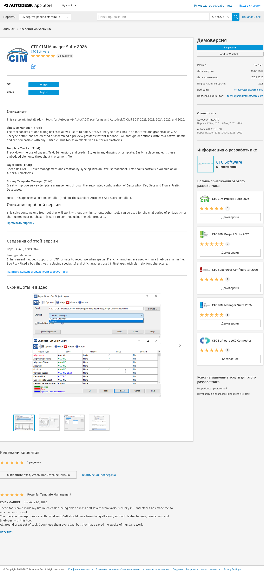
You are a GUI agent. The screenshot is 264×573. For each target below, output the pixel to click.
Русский (69, 5)
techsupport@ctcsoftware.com (245, 96)
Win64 (44, 84)
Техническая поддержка (99, 475)
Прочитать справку (20, 223)
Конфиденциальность (80, 569)
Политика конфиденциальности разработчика (37, 272)
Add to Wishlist (230, 54)
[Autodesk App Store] (28, 5)
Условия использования (156, 569)
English (44, 92)
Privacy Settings (232, 569)
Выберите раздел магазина (40, 17)
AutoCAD (9, 29)
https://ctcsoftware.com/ (248, 89)
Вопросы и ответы (196, 569)
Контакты (215, 569)
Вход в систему (250, 6)
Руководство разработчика (213, 6)
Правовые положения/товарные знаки (118, 569)
